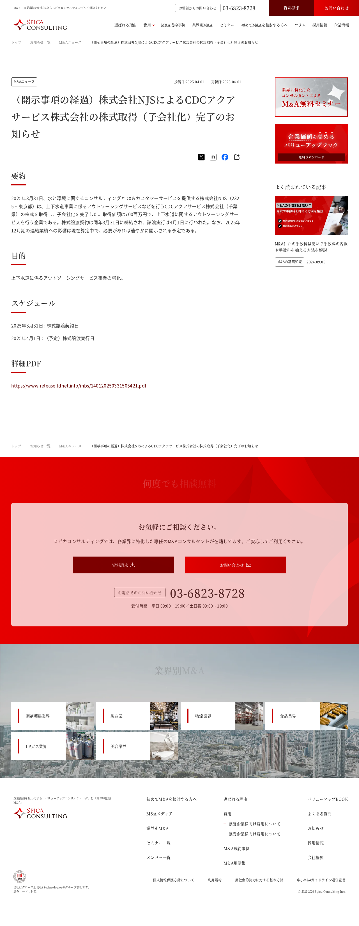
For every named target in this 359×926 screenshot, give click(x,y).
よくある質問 (320, 813)
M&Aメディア (159, 813)
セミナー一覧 (158, 842)
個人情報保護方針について (173, 880)
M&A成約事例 (173, 24)
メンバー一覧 (158, 857)
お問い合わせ (337, 8)
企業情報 (341, 24)
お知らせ (316, 828)
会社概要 (316, 857)
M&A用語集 (235, 863)
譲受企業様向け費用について (252, 834)
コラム (300, 24)
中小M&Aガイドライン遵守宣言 (321, 880)
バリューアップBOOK (328, 799)
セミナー (227, 24)
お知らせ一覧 (40, 42)
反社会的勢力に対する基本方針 (259, 880)
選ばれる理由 (125, 24)
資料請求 (292, 8)
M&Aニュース (70, 42)
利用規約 (215, 880)
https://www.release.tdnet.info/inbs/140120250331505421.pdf (78, 385)
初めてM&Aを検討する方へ (264, 24)
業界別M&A (202, 24)
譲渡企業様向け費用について (252, 823)
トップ (16, 42)
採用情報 (319, 24)
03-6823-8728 (239, 8)
